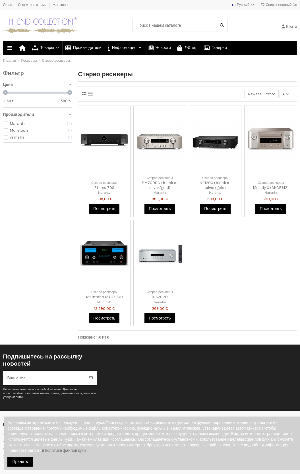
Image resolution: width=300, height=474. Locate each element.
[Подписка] (91, 378)
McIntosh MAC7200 (104, 296)
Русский (243, 5)
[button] (124, 48)
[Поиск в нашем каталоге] (222, 25)
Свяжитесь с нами (32, 5)
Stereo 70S (104, 187)
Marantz (104, 193)
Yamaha (159, 302)
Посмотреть (104, 208)
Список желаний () (279, 5)
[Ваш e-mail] (44, 378)
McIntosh (104, 302)
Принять (20, 461)
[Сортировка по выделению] (261, 94)
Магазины (60, 5)
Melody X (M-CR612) (271, 187)
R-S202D (160, 296)
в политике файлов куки (64, 450)
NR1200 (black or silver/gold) (215, 185)
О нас (8, 5)
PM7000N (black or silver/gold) (160, 185)
